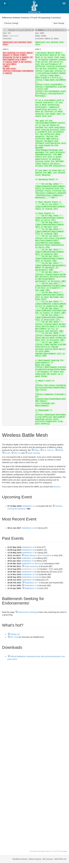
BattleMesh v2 (31, 585)
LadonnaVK (14, 36)
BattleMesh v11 (29, 506)
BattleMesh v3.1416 (30, 577)
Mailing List (15, 634)
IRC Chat (14, 637)
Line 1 (5, 49)
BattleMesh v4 (28, 572)
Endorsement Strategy (27, 612)
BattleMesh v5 (28, 561)
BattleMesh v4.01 (29, 569)
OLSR (7, 453)
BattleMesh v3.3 (29, 574)
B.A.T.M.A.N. (48, 450)
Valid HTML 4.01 (60, 859)
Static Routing (34, 453)
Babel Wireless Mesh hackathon (37, 555)
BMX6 (60, 450)
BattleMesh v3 (28, 580)
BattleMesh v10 (28, 528)
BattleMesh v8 (28, 550)
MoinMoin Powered (20, 859)
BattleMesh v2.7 (32, 583)
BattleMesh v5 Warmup (32, 563)
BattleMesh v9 (28, 547)
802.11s (17, 453)
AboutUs (56, 487)
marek (64, 851)
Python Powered (35, 859)
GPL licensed (48, 859)
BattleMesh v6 (28, 558)
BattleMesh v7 (28, 553)
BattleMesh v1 (31, 588)
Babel (36, 450)
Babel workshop (31, 566)
